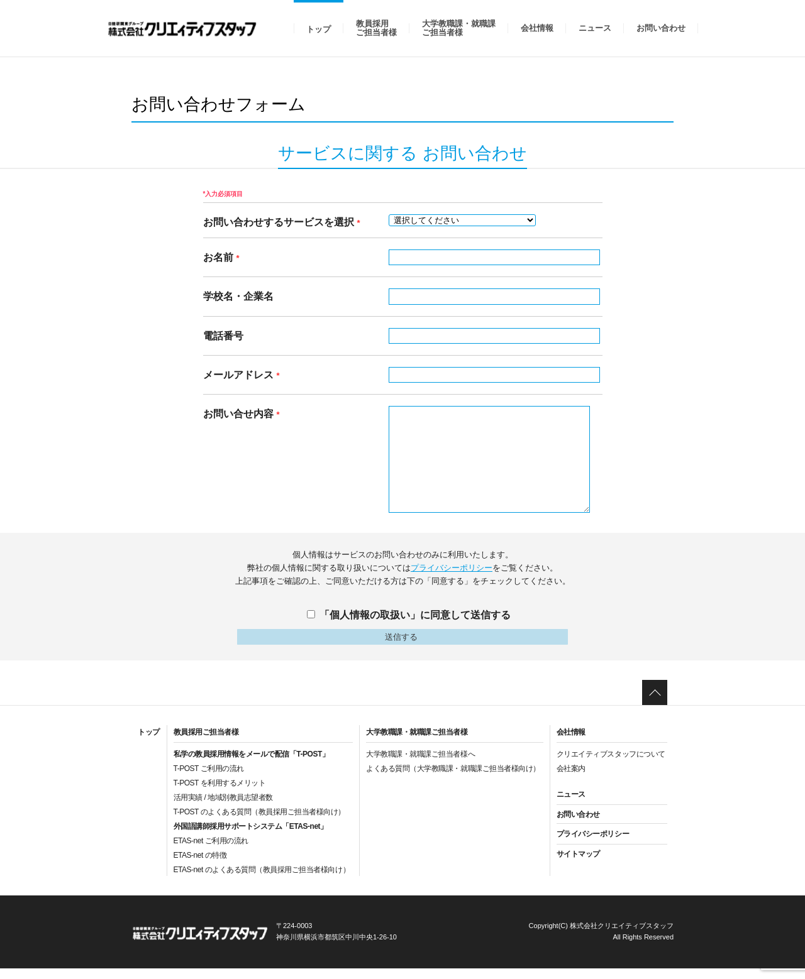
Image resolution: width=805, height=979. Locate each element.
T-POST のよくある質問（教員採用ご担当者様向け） (260, 822)
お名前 (221, 257)
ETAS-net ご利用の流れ (211, 850)
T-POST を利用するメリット (220, 793)
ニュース (595, 28)
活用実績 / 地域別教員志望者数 (223, 807)
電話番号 (223, 336)
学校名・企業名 (238, 296)
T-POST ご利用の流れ (209, 778)
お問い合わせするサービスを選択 (281, 222)
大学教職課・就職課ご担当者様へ (420, 764)
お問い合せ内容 (241, 413)
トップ (318, 29)
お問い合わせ (661, 28)
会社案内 (571, 778)
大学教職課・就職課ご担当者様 (459, 28)
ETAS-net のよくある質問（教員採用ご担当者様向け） (262, 879)
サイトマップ (578, 864)
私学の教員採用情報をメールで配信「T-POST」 (252, 764)
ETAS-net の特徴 (200, 865)
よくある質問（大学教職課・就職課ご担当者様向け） (453, 778)
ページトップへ (654, 702)
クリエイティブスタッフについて (611, 764)
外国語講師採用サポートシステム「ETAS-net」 (251, 836)
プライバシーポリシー (451, 567)
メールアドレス (241, 374)
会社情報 (537, 28)
